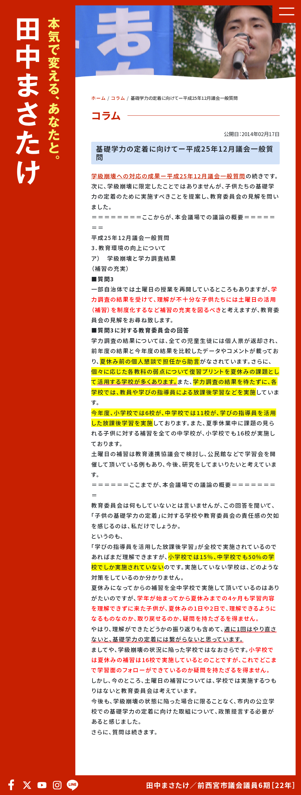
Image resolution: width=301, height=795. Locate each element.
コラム (118, 98)
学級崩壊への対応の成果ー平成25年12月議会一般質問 (168, 176)
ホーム (98, 98)
